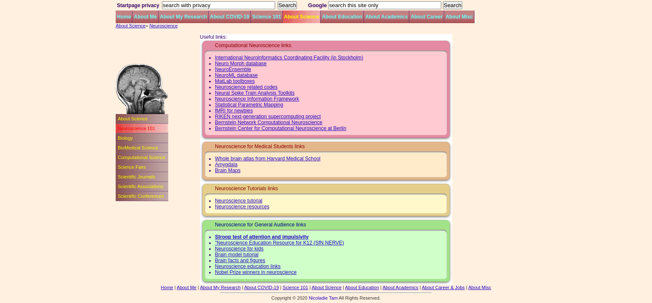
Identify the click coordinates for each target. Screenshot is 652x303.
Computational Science (141, 157)
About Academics (386, 17)
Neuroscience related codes (246, 87)
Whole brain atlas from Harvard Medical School (268, 159)
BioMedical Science (138, 147)
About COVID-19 (229, 17)
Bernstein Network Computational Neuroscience (268, 122)
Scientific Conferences (141, 196)
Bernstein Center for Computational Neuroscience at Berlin (280, 128)
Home (124, 17)
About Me (145, 17)
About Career (427, 17)
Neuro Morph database (241, 63)
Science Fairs (132, 167)
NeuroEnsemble (233, 69)
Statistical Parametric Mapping (249, 105)
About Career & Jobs (443, 287)
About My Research (183, 17)
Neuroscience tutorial (238, 201)
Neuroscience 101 (136, 128)
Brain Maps (228, 170)
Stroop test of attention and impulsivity (262, 237)
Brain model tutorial (236, 255)
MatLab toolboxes (235, 81)
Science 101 (266, 17)
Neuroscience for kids (239, 249)
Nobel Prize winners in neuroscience (256, 272)
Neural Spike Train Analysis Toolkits (254, 93)
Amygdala (226, 164)
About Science (301, 17)
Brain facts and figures (240, 260)
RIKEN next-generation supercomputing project (268, 117)
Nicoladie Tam (323, 297)
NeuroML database (236, 75)
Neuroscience (163, 25)
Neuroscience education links (248, 266)
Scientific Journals (136, 176)
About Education (342, 17)
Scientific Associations (140, 186)
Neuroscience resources (242, 207)
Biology (125, 138)
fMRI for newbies (234, 111)
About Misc (459, 17)
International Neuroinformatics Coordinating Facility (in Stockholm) (289, 58)
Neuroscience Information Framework (257, 99)
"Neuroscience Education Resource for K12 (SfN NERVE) (279, 243)
